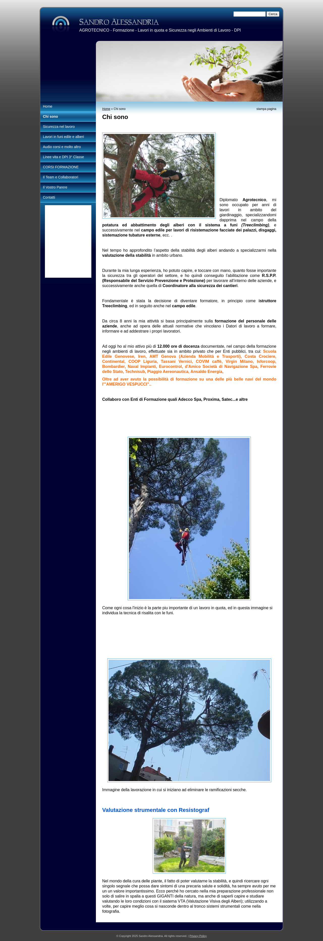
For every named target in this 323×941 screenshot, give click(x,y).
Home (106, 109)
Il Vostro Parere (55, 187)
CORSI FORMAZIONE (61, 167)
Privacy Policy (198, 935)
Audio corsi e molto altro (62, 147)
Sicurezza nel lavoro (59, 127)
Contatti (49, 197)
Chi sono (50, 116)
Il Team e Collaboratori (60, 177)
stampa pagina (266, 109)
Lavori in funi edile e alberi (63, 137)
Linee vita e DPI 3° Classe (63, 157)
